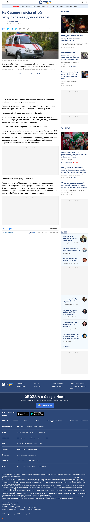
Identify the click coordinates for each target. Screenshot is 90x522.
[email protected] (23, 509)
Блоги (60, 421)
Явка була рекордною (67, 159)
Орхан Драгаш (66, 253)
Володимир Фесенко (68, 263)
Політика (16, 421)
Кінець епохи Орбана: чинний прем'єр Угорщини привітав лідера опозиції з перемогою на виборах (74, 170)
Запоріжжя (29, 426)
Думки (64, 232)
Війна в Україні (25, 6)
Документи (37, 386)
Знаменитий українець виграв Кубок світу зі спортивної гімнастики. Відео (70, 75)
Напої (24, 449)
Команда (36, 383)
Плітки (23, 466)
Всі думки (66, 346)
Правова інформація (57, 383)
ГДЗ (18, 438)
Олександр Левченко (68, 243)
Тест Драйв (20, 443)
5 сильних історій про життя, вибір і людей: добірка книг (70, 300)
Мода (33, 466)
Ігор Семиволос (67, 341)
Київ (18, 426)
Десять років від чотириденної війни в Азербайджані (70, 238)
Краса (28, 466)
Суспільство (74, 421)
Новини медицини (22, 460)
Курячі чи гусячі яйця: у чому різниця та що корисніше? (71, 324)
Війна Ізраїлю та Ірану (38, 6)
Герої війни (16, 6)
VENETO (49, 6)
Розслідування (52, 421)
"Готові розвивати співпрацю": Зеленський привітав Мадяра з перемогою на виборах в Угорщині (74, 185)
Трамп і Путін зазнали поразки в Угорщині (70, 259)
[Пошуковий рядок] (86, 2)
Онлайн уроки (32, 438)
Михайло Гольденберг (68, 329)
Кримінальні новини (12, 21)
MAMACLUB (32, 460)
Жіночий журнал (41, 466)
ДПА (39, 438)
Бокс (36, 432)
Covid (37, 460)
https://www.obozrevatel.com (61, 474)
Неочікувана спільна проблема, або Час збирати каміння (70, 312)
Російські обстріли (58, 6)
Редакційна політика (8, 232)
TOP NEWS (65, 128)
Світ (25, 421)
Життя (38, 421)
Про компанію (20, 383)
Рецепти (19, 449)
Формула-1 (42, 432)
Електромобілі (28, 443)
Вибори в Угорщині (71, 6)
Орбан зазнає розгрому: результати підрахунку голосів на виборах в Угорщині (74, 155)
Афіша (18, 466)
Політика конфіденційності (77, 383)
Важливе (65, 11)
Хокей (31, 432)
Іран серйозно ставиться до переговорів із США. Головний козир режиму (71, 336)
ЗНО (43, 438)
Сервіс (40, 443)
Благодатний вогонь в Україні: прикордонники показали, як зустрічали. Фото (72, 38)
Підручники (23, 438)
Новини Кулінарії (32, 449)
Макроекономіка (32, 455)
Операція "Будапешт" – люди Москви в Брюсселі (71, 249)
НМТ (47, 438)
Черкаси (41, 426)
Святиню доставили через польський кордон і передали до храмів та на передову (74, 43)
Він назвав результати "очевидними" (72, 175)
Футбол (19, 432)
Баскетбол (25, 432)
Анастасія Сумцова (68, 304)
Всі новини (84, 421)
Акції (35, 443)
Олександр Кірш (67, 317)
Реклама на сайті (21, 386)
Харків (22, 426)
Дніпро (35, 426)
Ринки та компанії (22, 455)
